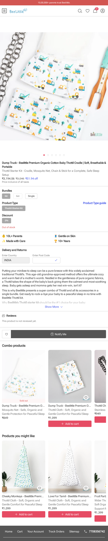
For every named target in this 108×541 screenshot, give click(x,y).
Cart (19, 531)
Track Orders (56, 531)
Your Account (35, 531)
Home (8, 531)
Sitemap (74, 531)
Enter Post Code (41, 256)
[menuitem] (4, 10)
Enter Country (9, 256)
